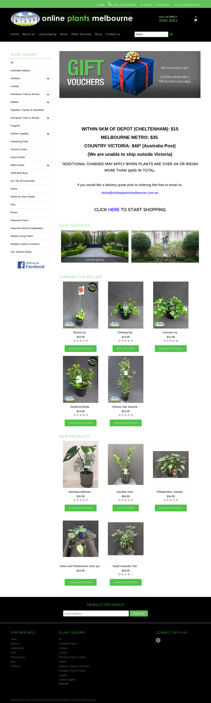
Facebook (158, 640)
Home (15, 34)
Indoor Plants (18, 157)
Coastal (15, 86)
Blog (98, 34)
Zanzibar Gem (124, 491)
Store (63, 34)
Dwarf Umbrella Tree (125, 566)
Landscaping (47, 34)
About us (29, 34)
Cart (100, 4)
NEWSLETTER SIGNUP (105, 605)
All (12, 62)
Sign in (177, 5)
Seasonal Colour (20, 220)
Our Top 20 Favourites (23, 180)
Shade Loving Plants (22, 236)
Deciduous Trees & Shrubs (25, 94)
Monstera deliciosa (80, 491)
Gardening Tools (19, 141)
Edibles (15, 102)
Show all (63, 683)
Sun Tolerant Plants (21, 251)
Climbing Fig (124, 332)
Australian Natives (20, 70)
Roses (14, 212)
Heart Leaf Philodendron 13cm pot (80, 566)
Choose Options (80, 348)
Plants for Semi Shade (23, 196)
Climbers (15, 78)
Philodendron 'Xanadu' (170, 491)
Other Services (81, 34)
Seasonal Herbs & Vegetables (27, 228)
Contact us (113, 34)
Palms (14, 188)
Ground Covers (19, 149)
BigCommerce (90, 700)
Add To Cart (126, 348)
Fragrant (15, 125)
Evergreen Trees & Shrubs (25, 117)
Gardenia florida (79, 406)
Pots (13, 204)
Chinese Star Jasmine (125, 406)
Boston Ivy (79, 332)
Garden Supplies (20, 133)
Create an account (192, 5)
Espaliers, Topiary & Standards (27, 110)
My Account (146, 5)
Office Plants (17, 165)
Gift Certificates (163, 5)
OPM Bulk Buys (19, 173)
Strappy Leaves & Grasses (25, 244)
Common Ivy (170, 332)
